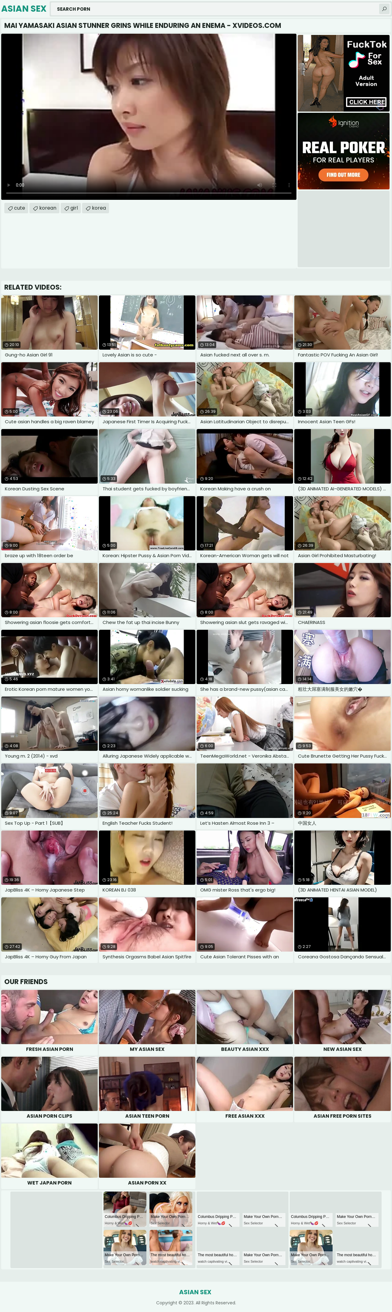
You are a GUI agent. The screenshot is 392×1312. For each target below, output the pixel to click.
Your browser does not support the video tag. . (148, 117)
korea (99, 207)
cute (19, 207)
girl (74, 207)
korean (47, 207)
